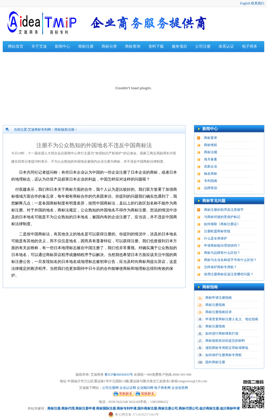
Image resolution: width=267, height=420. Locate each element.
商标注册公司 (168, 408)
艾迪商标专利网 (39, 129)
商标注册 (86, 46)
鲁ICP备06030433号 (119, 374)
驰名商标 (210, 174)
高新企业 (210, 166)
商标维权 (210, 145)
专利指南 (210, 181)
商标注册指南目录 (218, 312)
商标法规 (210, 152)
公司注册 (203, 46)
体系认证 (226, 46)
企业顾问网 (145, 388)
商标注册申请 (85, 408)
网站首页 (15, 46)
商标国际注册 (106, 408)
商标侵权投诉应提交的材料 (225, 341)
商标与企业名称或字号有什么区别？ (230, 260)
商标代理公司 (188, 408)
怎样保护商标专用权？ (220, 267)
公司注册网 (110, 388)
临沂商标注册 (209, 408)
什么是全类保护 (215, 238)
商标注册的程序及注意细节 (224, 210)
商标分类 (109, 46)
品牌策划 (210, 188)
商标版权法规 (64, 129)
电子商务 (249, 46)
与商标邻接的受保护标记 (222, 217)
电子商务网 (162, 388)
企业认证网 (127, 388)
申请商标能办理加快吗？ (222, 245)
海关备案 (210, 159)
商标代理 (68, 408)
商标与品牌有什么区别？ (222, 253)
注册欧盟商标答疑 (217, 231)
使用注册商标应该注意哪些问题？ (229, 274)
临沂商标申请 (230, 408)
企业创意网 (179, 388)
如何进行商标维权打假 (221, 333)
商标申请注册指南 (218, 298)
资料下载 (156, 46)
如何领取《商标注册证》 (222, 224)
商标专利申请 (127, 408)
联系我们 (257, 3)
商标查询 (132, 46)
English (245, 3)
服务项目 (179, 46)
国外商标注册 (215, 362)
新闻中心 (62, 46)
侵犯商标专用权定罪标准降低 (226, 348)
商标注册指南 (215, 305)
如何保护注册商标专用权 (223, 355)
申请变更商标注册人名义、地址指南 (231, 319)
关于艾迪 (39, 46)
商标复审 (210, 138)
